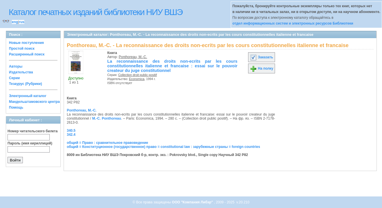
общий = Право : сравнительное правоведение (107, 143)
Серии (14, 78)
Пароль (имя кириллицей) (30, 143)
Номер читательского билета (33, 131)
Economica (136, 79)
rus (21, 22)
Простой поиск (21, 49)
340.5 (71, 131)
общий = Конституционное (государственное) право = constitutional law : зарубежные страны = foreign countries (163, 147)
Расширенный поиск (27, 54)
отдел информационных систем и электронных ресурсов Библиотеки (292, 23)
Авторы (16, 66)
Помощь (16, 107)
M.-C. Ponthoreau (106, 118)
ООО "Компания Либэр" (193, 202)
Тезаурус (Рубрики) (25, 84)
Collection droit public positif (137, 75)
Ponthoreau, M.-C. (133, 57)
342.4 (71, 135)
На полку (261, 68)
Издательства (21, 72)
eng (15, 22)
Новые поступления (26, 43)
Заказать (261, 57)
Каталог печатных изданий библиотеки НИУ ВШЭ (95, 12)
